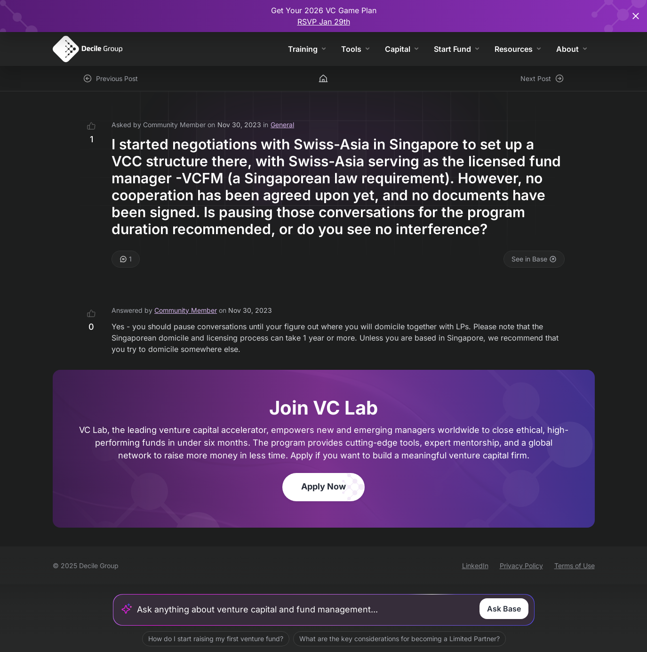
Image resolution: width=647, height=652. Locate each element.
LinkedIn (475, 566)
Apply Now (323, 486)
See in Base (534, 259)
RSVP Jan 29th (323, 21)
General (282, 125)
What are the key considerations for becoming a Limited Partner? (399, 639)
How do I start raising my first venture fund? (215, 639)
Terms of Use (574, 566)
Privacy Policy (521, 566)
